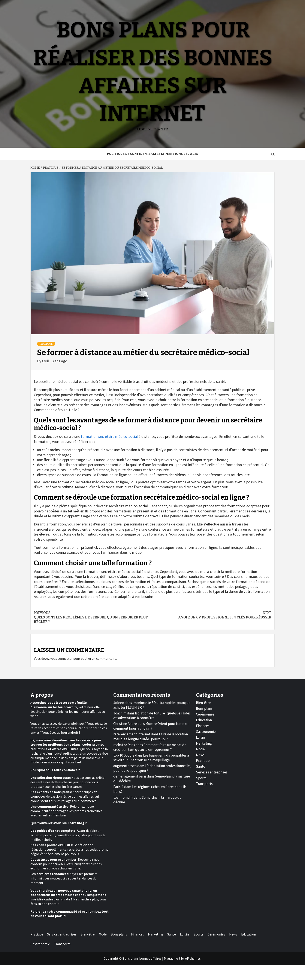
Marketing (204, 743)
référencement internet (131, 734)
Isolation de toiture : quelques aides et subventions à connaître (152, 715)
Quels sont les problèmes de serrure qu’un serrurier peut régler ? (93, 617)
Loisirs (201, 737)
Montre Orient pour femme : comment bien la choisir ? (150, 726)
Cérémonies (205, 714)
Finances (202, 725)
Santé (200, 766)
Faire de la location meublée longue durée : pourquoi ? (150, 736)
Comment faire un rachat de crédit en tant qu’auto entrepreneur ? (149, 747)
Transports (204, 783)
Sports (201, 778)
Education (204, 720)
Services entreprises (211, 772)
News (200, 755)
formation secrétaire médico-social (109, 436)
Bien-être (203, 702)
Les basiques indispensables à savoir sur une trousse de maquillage (151, 757)
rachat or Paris (124, 744)
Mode (200, 749)
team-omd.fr (123, 797)
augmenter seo (125, 765)
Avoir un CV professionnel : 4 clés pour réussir (211, 615)
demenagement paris (129, 776)
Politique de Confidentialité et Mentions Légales (152, 154)
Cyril (46, 361)
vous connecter (61, 658)
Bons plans (204, 708)
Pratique (46, 343)
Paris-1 (118, 786)
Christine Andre (125, 723)
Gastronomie (206, 731)
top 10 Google (124, 755)
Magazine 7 (172, 958)
